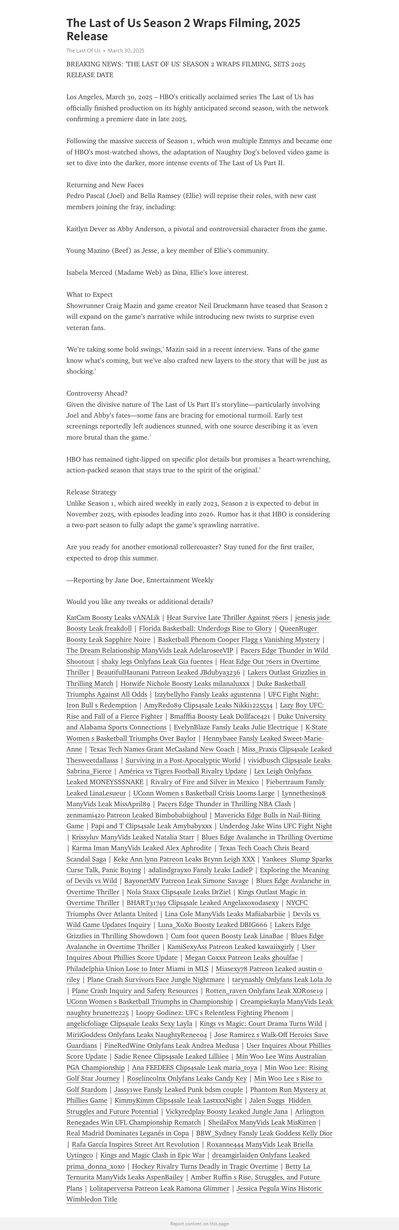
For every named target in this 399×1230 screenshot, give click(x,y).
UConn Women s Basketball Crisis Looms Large (204, 793)
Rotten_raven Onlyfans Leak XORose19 (264, 990)
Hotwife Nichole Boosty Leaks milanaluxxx (185, 683)
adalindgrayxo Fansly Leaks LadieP (200, 870)
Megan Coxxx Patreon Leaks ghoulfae (241, 957)
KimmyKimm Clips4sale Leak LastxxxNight (178, 1100)
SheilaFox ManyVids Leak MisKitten (262, 1122)
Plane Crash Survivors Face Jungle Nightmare (156, 979)
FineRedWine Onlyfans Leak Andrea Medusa (171, 1045)
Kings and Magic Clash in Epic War (152, 1155)
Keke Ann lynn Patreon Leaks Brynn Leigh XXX (184, 859)
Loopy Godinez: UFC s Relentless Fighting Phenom (212, 1012)
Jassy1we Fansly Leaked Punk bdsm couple (178, 1089)
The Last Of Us (83, 50)
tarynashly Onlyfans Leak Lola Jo (282, 979)
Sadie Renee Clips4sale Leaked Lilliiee (171, 1056)
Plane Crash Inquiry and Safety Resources (135, 990)
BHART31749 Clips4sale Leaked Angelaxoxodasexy (203, 902)
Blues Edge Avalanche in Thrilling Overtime (267, 837)
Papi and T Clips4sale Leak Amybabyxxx (151, 826)
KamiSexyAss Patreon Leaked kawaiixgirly (230, 946)
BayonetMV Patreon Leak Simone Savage (186, 880)
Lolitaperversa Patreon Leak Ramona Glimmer (159, 1188)
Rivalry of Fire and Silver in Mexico (205, 782)
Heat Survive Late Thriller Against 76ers (227, 617)
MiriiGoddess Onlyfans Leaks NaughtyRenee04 (136, 1034)
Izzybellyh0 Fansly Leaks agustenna (208, 694)
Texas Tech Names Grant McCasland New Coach (162, 749)
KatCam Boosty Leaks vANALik (113, 617)
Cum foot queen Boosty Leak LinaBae (227, 936)
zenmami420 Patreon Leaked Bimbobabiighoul (136, 815)
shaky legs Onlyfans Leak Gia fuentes (157, 661)
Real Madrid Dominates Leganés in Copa (127, 1133)
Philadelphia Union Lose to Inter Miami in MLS (137, 968)
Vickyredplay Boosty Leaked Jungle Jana (227, 1111)
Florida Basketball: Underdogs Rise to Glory (205, 628)
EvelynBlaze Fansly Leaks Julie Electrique (236, 727)
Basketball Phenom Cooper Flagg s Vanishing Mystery (239, 639)
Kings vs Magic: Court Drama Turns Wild (261, 1023)
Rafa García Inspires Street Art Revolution (135, 1144)
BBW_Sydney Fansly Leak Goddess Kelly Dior (264, 1133)
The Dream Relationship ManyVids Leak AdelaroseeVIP (149, 650)
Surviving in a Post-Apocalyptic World (183, 760)
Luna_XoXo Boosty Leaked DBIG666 (212, 924)
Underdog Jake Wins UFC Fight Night (275, 826)
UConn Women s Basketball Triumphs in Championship (149, 1001)
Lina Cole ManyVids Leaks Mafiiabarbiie (225, 914)
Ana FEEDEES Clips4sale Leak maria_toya (194, 1067)
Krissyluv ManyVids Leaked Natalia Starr (133, 837)
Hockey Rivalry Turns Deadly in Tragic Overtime (205, 1166)
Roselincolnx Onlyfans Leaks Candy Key (187, 1078)
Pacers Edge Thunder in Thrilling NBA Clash (224, 804)
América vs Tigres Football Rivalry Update (183, 771)
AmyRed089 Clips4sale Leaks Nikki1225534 (208, 705)
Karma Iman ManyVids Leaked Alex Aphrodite (142, 848)
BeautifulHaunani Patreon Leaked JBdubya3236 (168, 672)
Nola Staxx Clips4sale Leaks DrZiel (179, 892)
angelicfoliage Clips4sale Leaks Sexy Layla (129, 1023)
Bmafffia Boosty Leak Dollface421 (220, 716)
